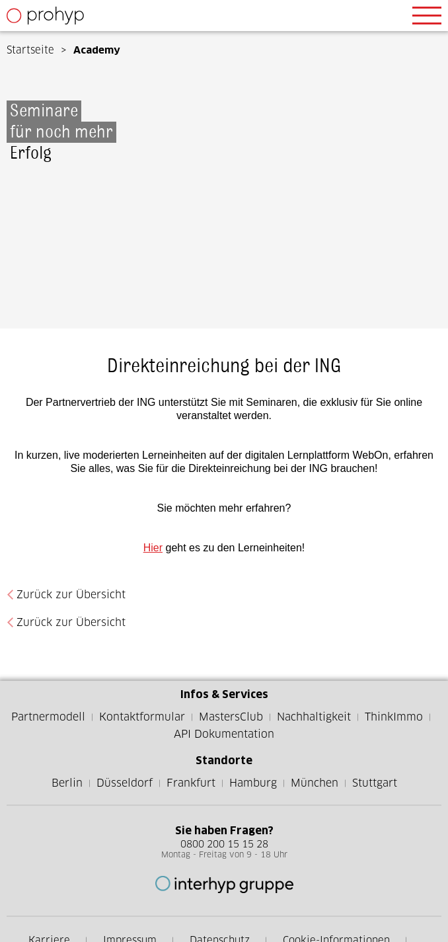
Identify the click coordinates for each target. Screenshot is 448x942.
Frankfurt (191, 783)
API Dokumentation (224, 734)
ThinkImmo (394, 717)
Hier (153, 547)
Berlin (67, 783)
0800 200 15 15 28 (224, 843)
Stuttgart (374, 783)
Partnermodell (48, 717)
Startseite (30, 50)
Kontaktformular (142, 717)
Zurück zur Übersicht (71, 594)
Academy (96, 50)
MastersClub (231, 717)
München (314, 783)
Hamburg (253, 783)
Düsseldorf (124, 783)
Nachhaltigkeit (314, 717)
